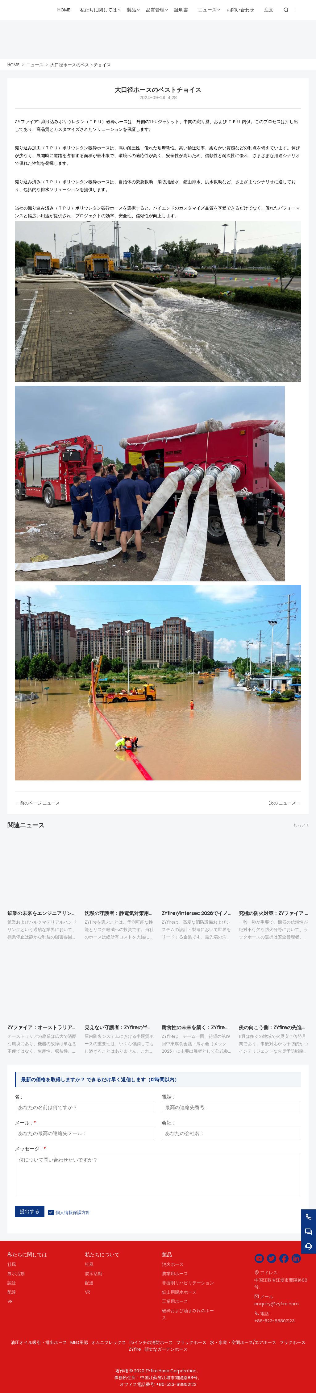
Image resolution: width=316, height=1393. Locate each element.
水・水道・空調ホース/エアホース (243, 1342)
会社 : (168, 1123)
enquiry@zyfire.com (276, 1304)
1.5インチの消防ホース (151, 1342)
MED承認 (79, 1342)
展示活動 (16, 1273)
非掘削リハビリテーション (188, 1283)
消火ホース (173, 1264)
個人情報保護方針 (73, 1212)
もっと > (301, 825)
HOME (13, 65)
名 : (18, 1097)
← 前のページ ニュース (37, 803)
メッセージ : (30, 1149)
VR (10, 1301)
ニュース (35, 65)
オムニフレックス (108, 1342)
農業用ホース (175, 1273)
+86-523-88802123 (274, 1321)
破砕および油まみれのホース (188, 1314)
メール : (25, 1123)
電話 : (168, 1097)
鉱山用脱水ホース (179, 1292)
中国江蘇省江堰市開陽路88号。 (280, 1283)
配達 (11, 1292)
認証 (11, 1283)
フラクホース (293, 1342)
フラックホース (191, 1342)
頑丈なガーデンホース (166, 1349)
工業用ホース (175, 1301)
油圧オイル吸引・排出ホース (39, 1342)
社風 (11, 1264)
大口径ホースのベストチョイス (80, 65)
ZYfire (135, 1349)
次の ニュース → (285, 803)
